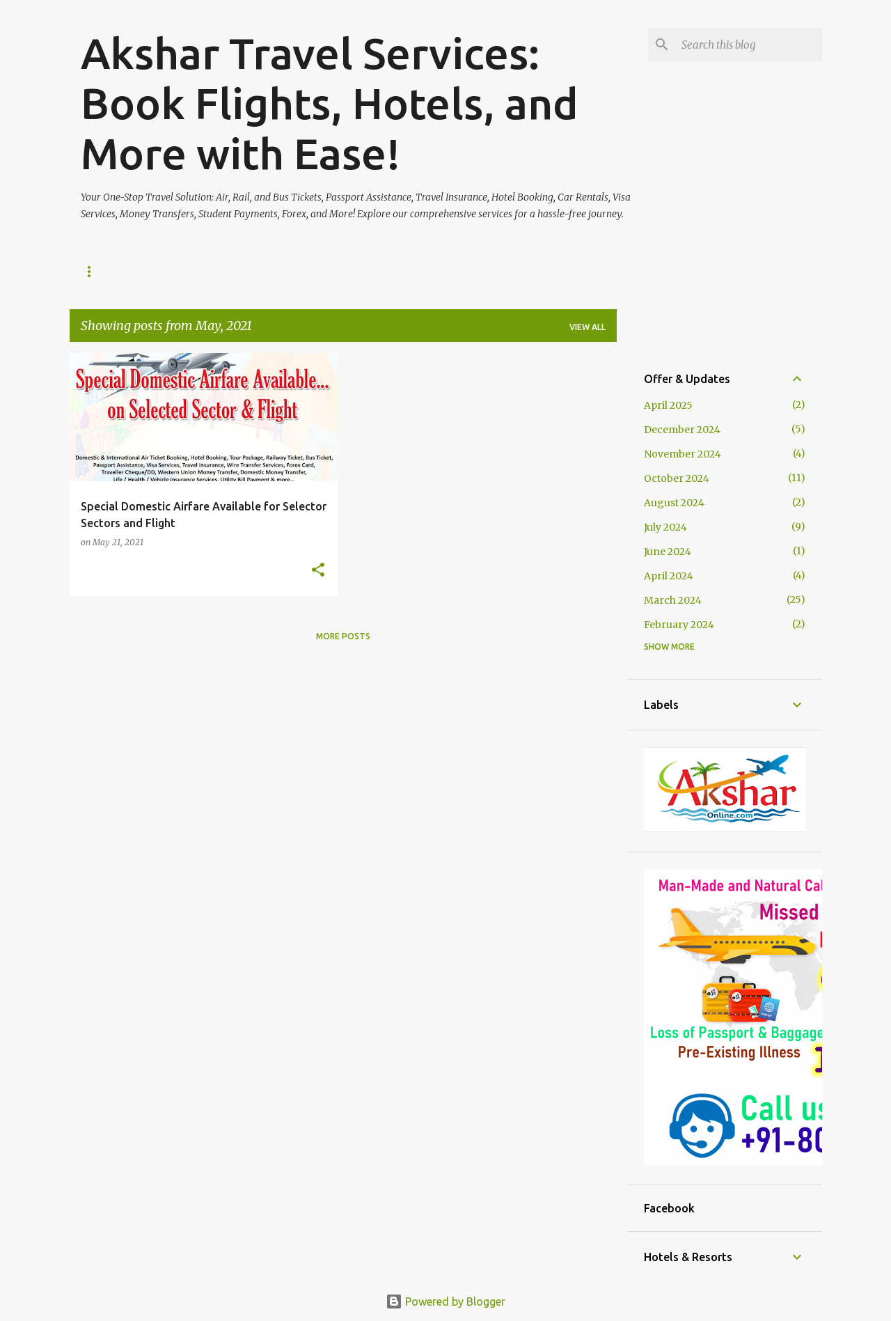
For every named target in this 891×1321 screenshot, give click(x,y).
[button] (318, 570)
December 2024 (682, 429)
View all (587, 326)
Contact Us (258, 271)
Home (94, 271)
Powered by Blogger (445, 1301)
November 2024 (682, 454)
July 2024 (665, 527)
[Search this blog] (749, 44)
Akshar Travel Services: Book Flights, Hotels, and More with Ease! (329, 103)
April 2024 (668, 576)
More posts (343, 636)
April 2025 (668, 405)
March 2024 (673, 600)
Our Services (169, 271)
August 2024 (674, 503)
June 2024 (667, 551)
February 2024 (679, 624)
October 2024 (676, 478)
